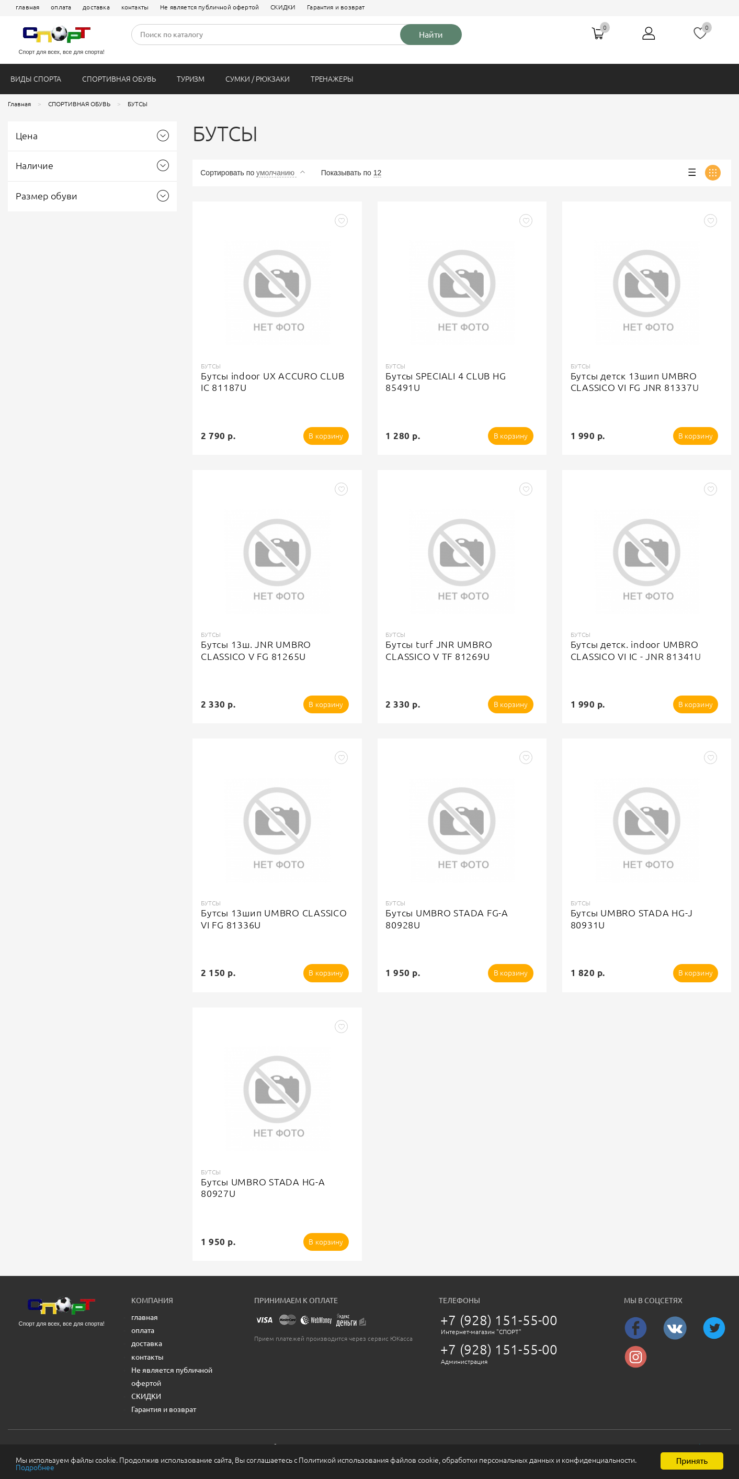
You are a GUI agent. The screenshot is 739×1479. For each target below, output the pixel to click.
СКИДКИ (282, 7)
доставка (96, 7)
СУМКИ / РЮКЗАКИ (257, 79)
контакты (135, 7)
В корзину (326, 436)
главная (27, 7)
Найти (431, 34)
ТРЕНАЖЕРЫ (332, 79)
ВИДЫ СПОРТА (35, 79)
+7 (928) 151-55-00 (499, 1319)
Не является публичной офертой (209, 7)
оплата (61, 7)
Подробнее (174, 1468)
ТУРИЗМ (191, 79)
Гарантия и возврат (336, 7)
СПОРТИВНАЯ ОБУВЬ (118, 79)
